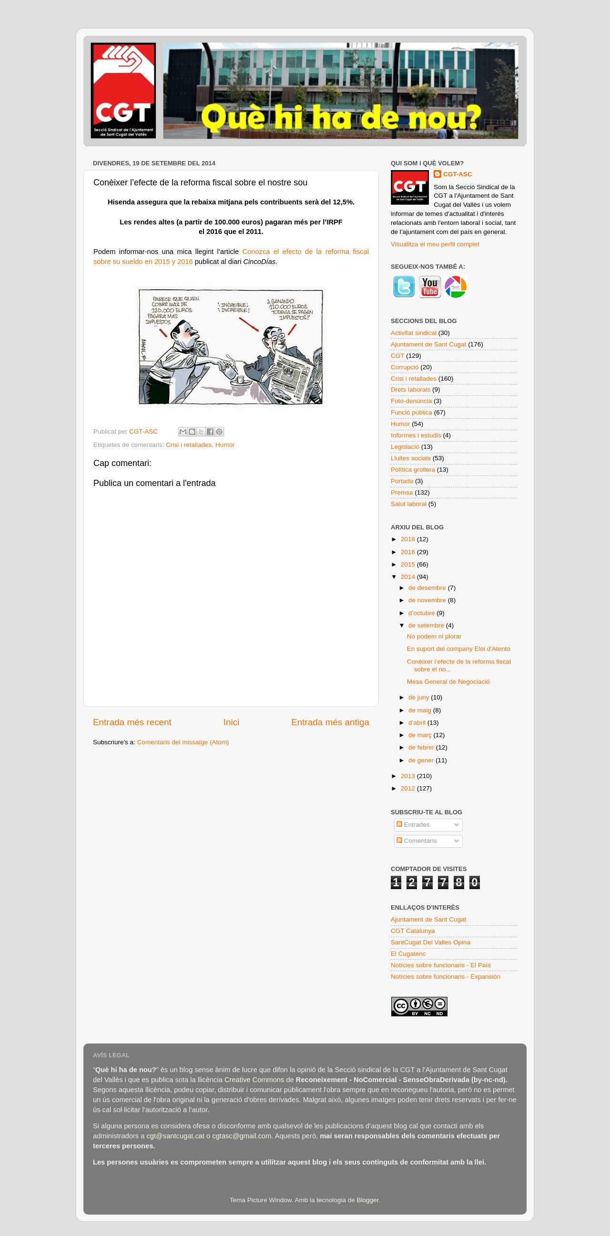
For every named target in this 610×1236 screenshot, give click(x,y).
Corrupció (405, 367)
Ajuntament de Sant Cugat (428, 344)
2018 (409, 539)
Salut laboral (409, 503)
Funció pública (411, 412)
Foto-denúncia (411, 401)
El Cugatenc (408, 953)
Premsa (402, 492)
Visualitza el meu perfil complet (435, 244)
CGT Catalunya (413, 930)
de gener (422, 760)
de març (421, 735)
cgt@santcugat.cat (175, 1136)
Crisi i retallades (189, 444)
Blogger (367, 1200)
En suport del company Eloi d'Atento (458, 648)
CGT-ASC (457, 174)
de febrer (422, 747)
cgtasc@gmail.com (241, 1136)
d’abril (417, 722)
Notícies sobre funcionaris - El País (441, 965)
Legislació (405, 446)
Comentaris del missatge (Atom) (183, 742)
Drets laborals (410, 389)
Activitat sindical (414, 332)
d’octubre (422, 613)
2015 (409, 564)
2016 (409, 552)
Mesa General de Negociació (448, 681)
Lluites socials (411, 458)
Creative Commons (254, 1080)
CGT (398, 355)
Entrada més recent (132, 722)
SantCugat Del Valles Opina (430, 942)
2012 (409, 788)
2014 (409, 576)
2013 (409, 776)
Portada (402, 481)
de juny (419, 697)
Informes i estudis (416, 435)
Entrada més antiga (330, 722)
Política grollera (413, 469)
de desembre (428, 587)
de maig (420, 710)
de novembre (428, 600)
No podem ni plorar (434, 636)
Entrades (413, 824)
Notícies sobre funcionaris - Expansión (445, 976)
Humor (225, 444)
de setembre (427, 625)
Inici (232, 722)
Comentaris (416, 840)
